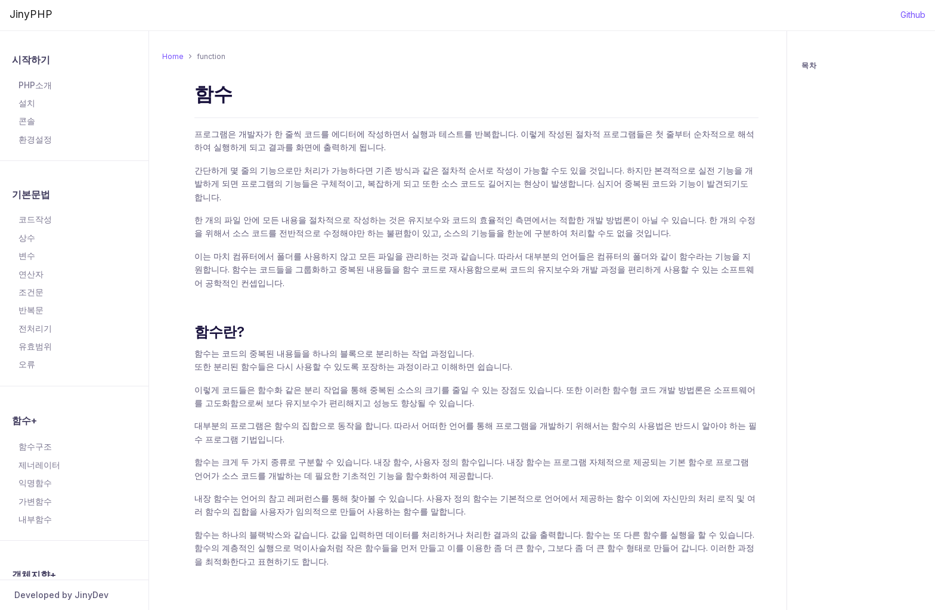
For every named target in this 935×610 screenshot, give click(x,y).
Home (173, 56)
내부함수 (35, 519)
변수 (26, 255)
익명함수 (35, 483)
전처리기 (35, 328)
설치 (26, 103)
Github (912, 15)
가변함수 (35, 501)
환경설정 (35, 139)
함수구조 (35, 446)
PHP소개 (35, 85)
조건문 (31, 292)
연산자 (31, 274)
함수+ (24, 420)
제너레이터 (39, 465)
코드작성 (35, 219)
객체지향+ (34, 575)
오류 (26, 364)
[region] (74, 307)
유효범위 (35, 346)
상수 (26, 238)
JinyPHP (31, 14)
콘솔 (26, 121)
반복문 (31, 310)
